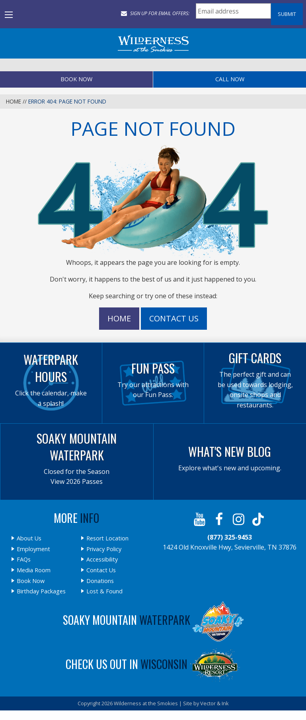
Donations (100, 581)
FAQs (24, 559)
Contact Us (174, 318)
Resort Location (107, 538)
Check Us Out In (153, 664)
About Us (29, 538)
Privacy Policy (103, 549)
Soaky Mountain (153, 620)
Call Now (229, 79)
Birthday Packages (41, 591)
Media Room (34, 570)
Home (13, 101)
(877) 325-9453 (229, 537)
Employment (33, 549)
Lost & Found (104, 591)
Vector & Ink (214, 703)
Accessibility (102, 559)
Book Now (76, 79)
